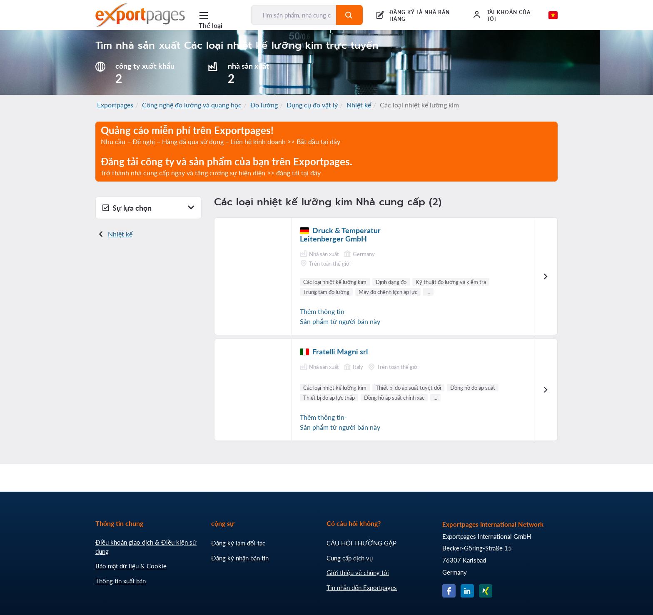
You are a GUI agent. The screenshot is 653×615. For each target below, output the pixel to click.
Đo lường (264, 105)
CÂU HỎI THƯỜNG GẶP (361, 543)
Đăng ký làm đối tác (238, 543)
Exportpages (115, 105)
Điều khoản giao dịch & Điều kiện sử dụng (146, 546)
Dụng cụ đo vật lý (312, 105)
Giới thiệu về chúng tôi (357, 572)
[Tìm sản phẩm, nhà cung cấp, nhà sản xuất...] (294, 15)
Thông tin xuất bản (120, 581)
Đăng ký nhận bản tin (240, 558)
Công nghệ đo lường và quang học (192, 105)
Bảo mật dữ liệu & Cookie (131, 566)
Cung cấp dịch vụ (349, 558)
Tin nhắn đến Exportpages (361, 587)
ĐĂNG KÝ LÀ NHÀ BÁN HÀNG (419, 15)
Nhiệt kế (358, 105)
